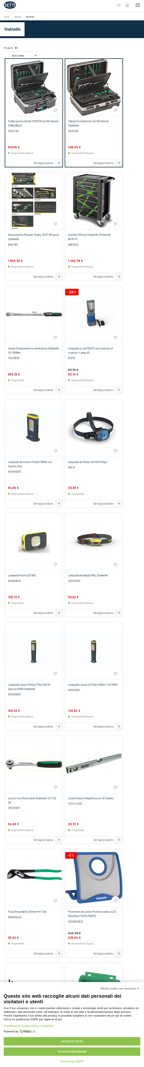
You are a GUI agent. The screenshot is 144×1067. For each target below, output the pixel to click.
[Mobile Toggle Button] (138, 5)
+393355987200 (70, 910)
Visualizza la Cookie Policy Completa (28, 1025)
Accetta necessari (72, 1051)
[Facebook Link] (83, 977)
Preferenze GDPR (71, 1061)
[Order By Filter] (46, 51)
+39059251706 (40, 910)
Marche (19, 17)
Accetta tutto (72, 1041)
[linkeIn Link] (60, 977)
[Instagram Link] (72, 977)
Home (8, 17)
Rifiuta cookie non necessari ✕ (120, 988)
